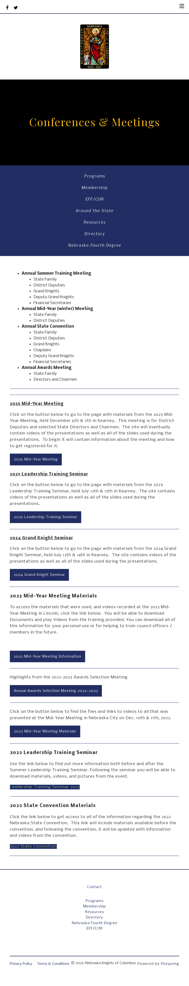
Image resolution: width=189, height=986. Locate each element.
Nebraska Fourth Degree (94, 245)
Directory (94, 233)
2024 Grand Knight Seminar (39, 575)
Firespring (170, 964)
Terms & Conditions (53, 964)
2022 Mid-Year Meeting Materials (45, 731)
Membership (94, 187)
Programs (94, 175)
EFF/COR (94, 199)
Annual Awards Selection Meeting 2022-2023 (56, 691)
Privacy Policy (21, 964)
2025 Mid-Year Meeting (36, 459)
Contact (94, 887)
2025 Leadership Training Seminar (45, 517)
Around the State (94, 210)
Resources (94, 222)
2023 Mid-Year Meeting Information (47, 657)
